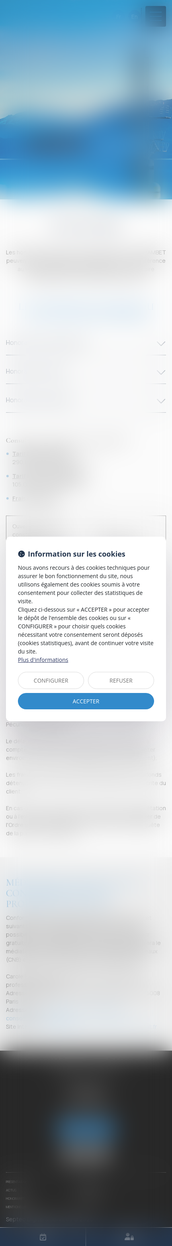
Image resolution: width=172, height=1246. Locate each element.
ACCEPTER (86, 701)
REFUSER (121, 680)
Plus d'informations (43, 659)
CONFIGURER (51, 680)
